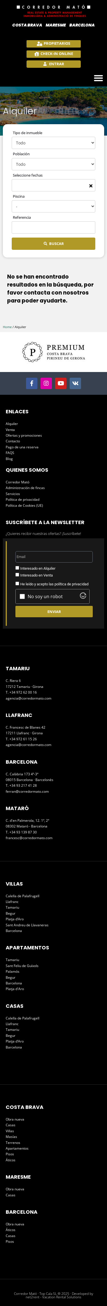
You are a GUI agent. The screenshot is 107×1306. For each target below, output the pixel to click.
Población (21, 153)
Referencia (22, 217)
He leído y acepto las (54, 584)
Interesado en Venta (36, 575)
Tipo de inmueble (27, 132)
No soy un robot (45, 596)
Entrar (56, 63)
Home (7, 327)
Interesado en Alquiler (37, 568)
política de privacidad (71, 584)
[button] (98, 78)
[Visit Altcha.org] (83, 597)
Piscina (19, 196)
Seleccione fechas (28, 175)
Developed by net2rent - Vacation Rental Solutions (59, 1295)
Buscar (56, 243)
